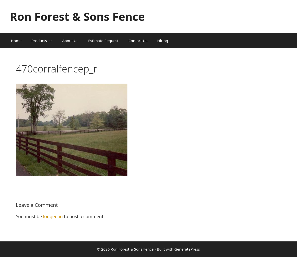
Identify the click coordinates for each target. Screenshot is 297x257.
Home (16, 40)
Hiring (162, 40)
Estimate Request (103, 40)
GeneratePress (187, 249)
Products (44, 40)
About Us (70, 40)
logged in (53, 216)
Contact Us (137, 40)
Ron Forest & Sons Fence (77, 16)
